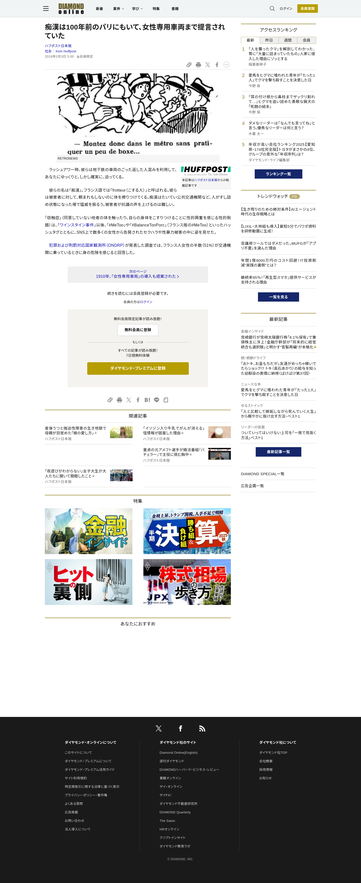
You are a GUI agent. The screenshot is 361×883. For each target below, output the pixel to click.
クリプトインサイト (173, 838)
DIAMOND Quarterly (175, 812)
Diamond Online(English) (179, 752)
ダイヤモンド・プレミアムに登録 (137, 368)
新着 (101, 9)
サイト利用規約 (76, 778)
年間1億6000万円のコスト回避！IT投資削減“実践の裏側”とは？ (278, 263)
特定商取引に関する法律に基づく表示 (92, 787)
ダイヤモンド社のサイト (178, 742)
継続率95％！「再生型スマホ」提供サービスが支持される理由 (278, 280)
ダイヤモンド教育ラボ (175, 846)
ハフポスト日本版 (58, 46)
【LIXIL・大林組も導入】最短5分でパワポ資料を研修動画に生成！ (278, 228)
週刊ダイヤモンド (172, 761)
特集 (158, 9)
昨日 (269, 40)
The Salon (167, 821)
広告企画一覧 (252, 486)
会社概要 (266, 761)
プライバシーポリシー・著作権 (86, 795)
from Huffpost (66, 51)
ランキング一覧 (278, 174)
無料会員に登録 (138, 330)
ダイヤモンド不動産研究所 (179, 804)
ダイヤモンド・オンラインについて (90, 742)
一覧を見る (278, 297)
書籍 (176, 9)
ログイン (284, 8)
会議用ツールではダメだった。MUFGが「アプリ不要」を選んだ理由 (278, 245)
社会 (48, 51)
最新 (250, 40)
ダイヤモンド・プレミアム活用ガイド (90, 770)
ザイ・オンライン (171, 787)
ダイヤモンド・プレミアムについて (88, 761)
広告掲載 (71, 812)
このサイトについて (78, 752)
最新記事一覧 (278, 452)
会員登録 (306, 9)
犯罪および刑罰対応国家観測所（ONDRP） (87, 245)
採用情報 (266, 770)
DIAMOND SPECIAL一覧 (263, 474)
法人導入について (78, 829)
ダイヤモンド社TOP (273, 752)
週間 (288, 40)
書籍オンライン (170, 778)
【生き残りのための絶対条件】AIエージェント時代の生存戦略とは (278, 211)
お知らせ (265, 778)
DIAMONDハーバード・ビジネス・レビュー (189, 770)
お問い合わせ (74, 821)
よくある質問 (74, 804)
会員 (307, 40)
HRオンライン (169, 829)
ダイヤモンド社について (277, 742)
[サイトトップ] (67, 8)
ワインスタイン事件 (77, 225)
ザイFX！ (166, 795)
